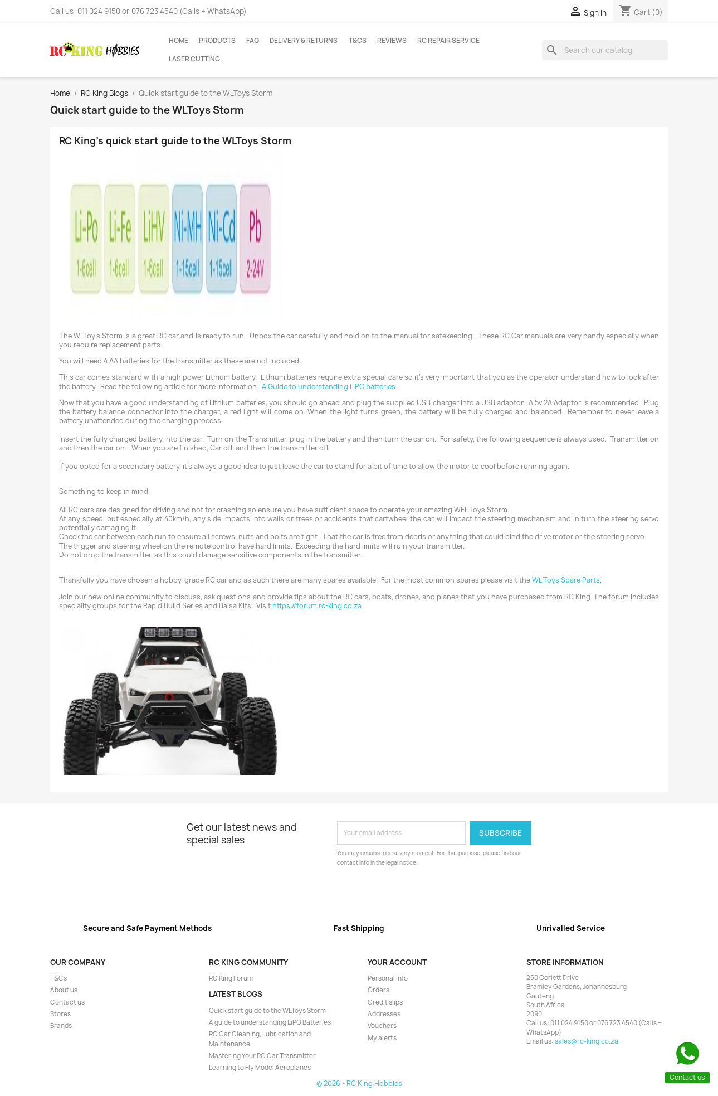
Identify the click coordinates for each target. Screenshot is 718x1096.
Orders (378, 990)
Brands (61, 1025)
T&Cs (358, 40)
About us (63, 990)
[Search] (605, 50)
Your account (397, 962)
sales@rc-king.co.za (586, 1041)
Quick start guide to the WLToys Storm (267, 1010)
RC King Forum (231, 978)
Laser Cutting (194, 59)
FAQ (252, 40)
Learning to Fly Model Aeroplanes (260, 1067)
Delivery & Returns (304, 40)
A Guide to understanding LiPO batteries (328, 386)
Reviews (392, 40)
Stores (60, 1014)
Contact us (67, 1002)
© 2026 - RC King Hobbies (359, 1083)
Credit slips (385, 1002)
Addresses (384, 1014)
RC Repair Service (448, 40)
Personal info (388, 978)
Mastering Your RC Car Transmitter (262, 1055)
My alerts (382, 1038)
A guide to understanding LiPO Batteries (270, 1022)
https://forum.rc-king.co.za (317, 605)
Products (217, 40)
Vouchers (382, 1025)
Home (178, 40)
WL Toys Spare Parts (566, 580)
